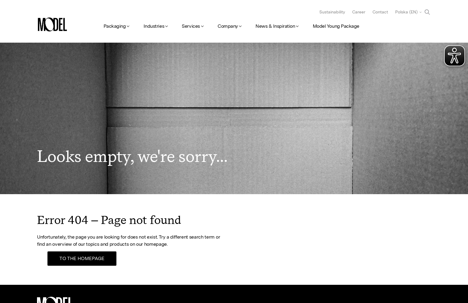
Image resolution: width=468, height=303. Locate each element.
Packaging (115, 26)
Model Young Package (336, 26)
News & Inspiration (275, 26)
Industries (154, 26)
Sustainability (332, 12)
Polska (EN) (406, 12)
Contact (380, 12)
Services (191, 26)
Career (358, 12)
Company (228, 26)
